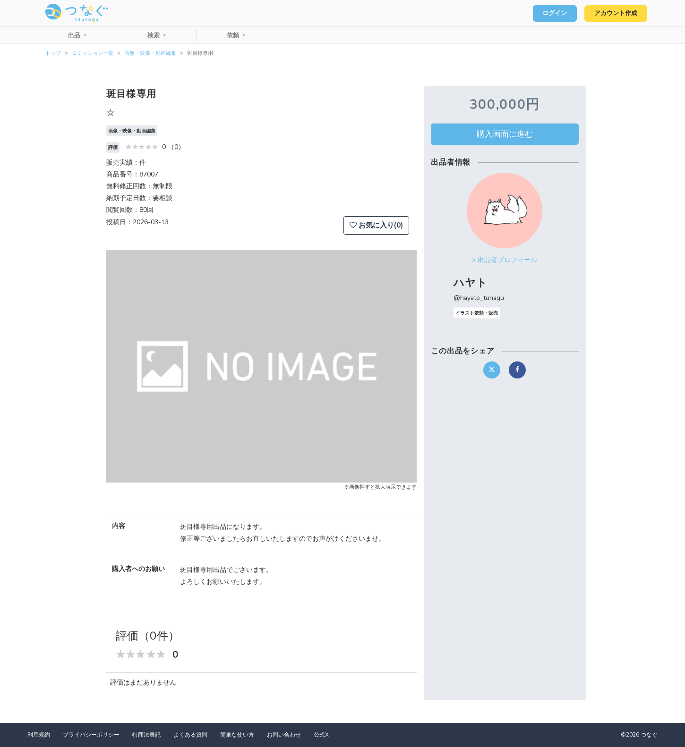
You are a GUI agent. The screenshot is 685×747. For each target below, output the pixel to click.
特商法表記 (146, 734)
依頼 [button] (234, 35)
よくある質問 (190, 734)
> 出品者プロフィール (504, 259)
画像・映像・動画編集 (150, 53)
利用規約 (38, 734)
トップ (53, 53)
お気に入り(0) (376, 225)
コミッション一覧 (92, 53)
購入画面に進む (505, 134)
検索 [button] (154, 35)
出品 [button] (75, 35)
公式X (321, 734)
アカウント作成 (614, 13)
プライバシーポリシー (91, 734)
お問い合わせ (284, 734)
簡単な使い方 (237, 734)
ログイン (551, 13)
